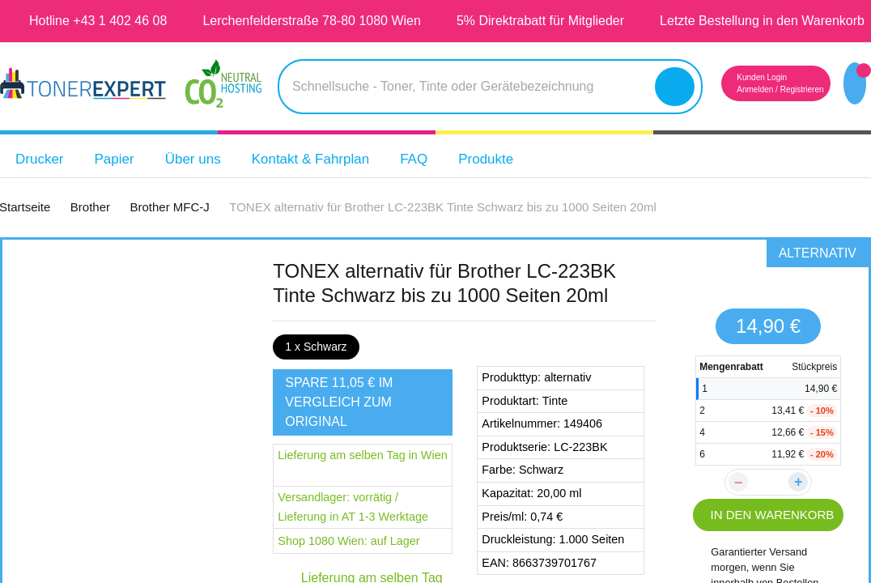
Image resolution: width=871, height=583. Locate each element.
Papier (122, 185)
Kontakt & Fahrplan (334, 185)
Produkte (523, 185)
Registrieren (781, 115)
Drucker (42, 185)
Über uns (205, 185)
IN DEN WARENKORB (769, 536)
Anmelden (725, 115)
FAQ (446, 185)
